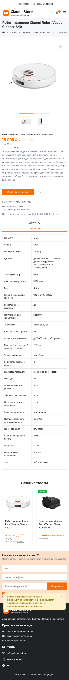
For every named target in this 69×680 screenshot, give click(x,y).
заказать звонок (45, 3)
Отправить (57, 586)
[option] (26, 121)
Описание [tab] (34, 222)
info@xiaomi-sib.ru (17, 653)
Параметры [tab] (34, 228)
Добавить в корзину (18, 192)
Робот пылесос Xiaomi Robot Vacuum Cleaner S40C (17, 524)
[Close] (61, 597)
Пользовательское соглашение (17, 636)
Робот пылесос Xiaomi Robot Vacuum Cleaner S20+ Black (50, 524)
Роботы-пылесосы (22, 201)
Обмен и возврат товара (14, 640)
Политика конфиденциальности (17, 631)
